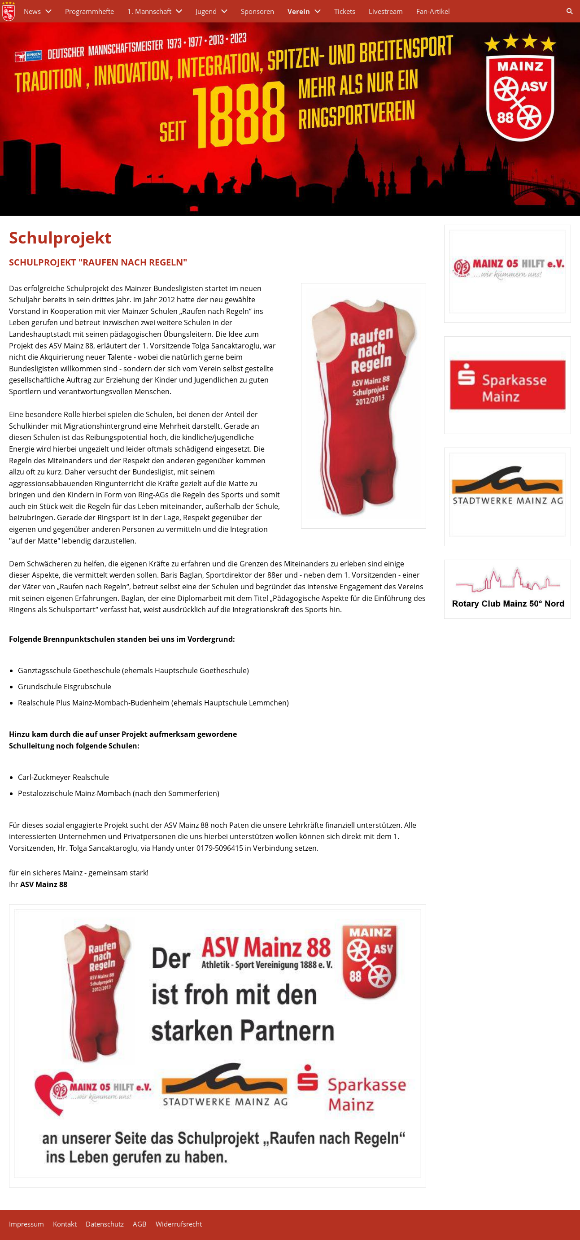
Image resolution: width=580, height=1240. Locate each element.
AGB (140, 1223)
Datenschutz (105, 1223)
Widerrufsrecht (179, 1223)
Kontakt (65, 1223)
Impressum (26, 1223)
